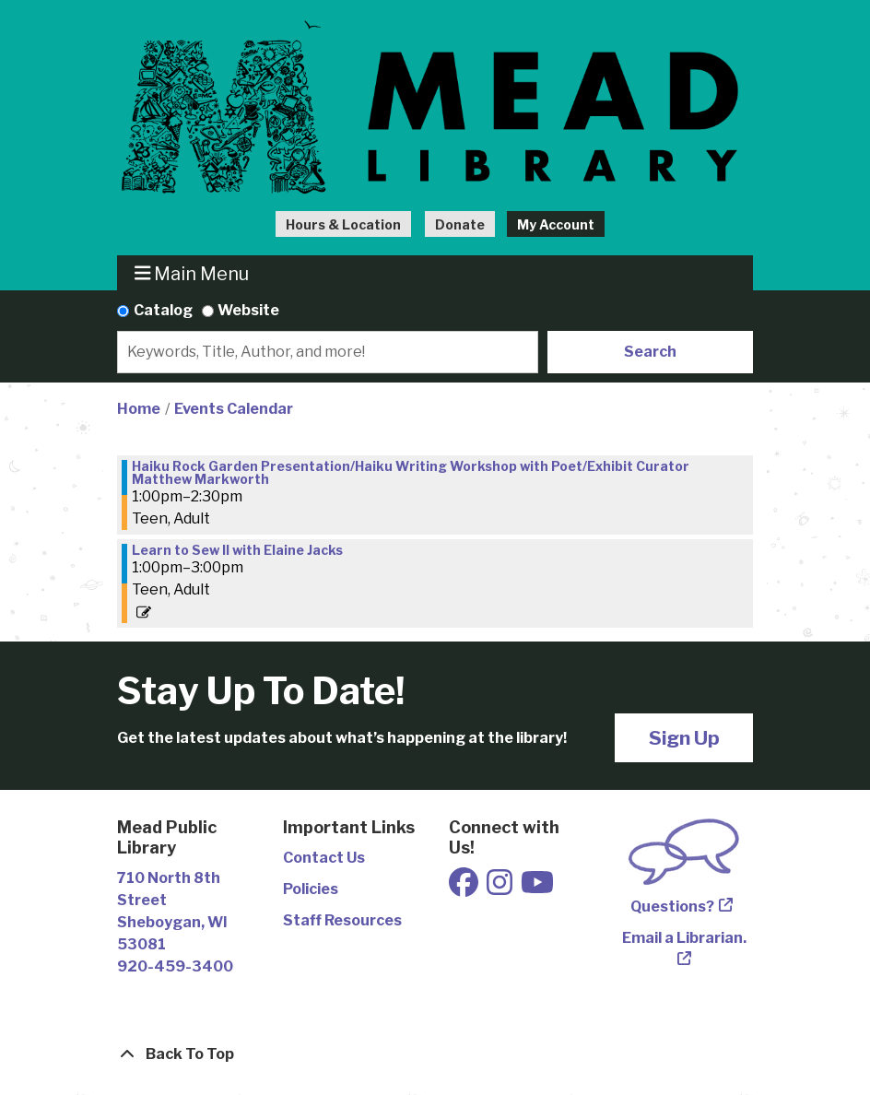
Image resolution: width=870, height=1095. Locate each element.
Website (248, 310)
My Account (555, 224)
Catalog (163, 310)
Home (138, 409)
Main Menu (192, 273)
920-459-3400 (175, 966)
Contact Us (324, 857)
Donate (460, 224)
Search (650, 351)
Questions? (672, 906)
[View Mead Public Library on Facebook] (465, 888)
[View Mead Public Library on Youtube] (537, 888)
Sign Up (684, 737)
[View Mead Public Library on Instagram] (501, 888)
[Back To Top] (435, 1054)
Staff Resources (342, 920)
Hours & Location (343, 224)
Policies (310, 889)
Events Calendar (233, 409)
